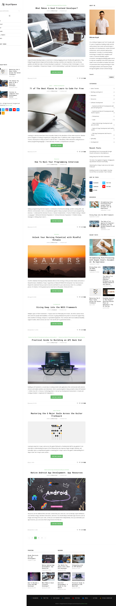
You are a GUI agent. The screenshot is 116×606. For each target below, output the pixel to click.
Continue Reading (56, 72)
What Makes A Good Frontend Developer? (57, 8)
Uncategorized (103, 142)
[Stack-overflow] (6, 113)
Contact (4, 24)
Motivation (103, 95)
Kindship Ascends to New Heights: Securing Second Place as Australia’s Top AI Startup (100, 171)
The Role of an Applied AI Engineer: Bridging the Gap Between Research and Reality (101, 160)
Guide (103, 120)
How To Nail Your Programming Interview (57, 162)
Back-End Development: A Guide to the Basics (63, 585)
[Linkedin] (14, 109)
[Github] (3, 113)
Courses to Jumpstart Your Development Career (17, 94)
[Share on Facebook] (79, 78)
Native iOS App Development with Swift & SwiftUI (103, 129)
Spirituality (103, 138)
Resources (103, 99)
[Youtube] (17, 109)
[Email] (21, 109)
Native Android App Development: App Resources (57, 472)
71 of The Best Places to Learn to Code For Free (57, 88)
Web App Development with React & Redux (103, 134)
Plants (4, 38)
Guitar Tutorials (103, 88)
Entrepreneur (103, 116)
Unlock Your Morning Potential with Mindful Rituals (56, 238)
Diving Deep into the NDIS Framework (56, 307)
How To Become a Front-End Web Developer (33, 584)
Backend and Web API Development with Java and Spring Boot (103, 106)
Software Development (103, 102)
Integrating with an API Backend (77, 566)
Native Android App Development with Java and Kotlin (103, 124)
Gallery (4, 31)
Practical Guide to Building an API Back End (57, 340)
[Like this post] (77, 78)
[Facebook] (3, 109)
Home (3, 21)
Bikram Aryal (12, 105)
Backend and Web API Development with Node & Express (103, 112)
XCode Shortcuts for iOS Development (33, 557)
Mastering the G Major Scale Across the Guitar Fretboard (18, 72)
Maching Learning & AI (103, 92)
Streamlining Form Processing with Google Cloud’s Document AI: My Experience (100, 152)
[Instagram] (10, 109)
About (3, 28)
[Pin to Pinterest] (83, 78)
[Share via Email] (84, 78)
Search (91, 74)
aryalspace (54, 310)
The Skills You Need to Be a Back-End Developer (17, 83)
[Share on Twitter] (81, 78)
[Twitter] (6, 109)
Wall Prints (5, 35)
